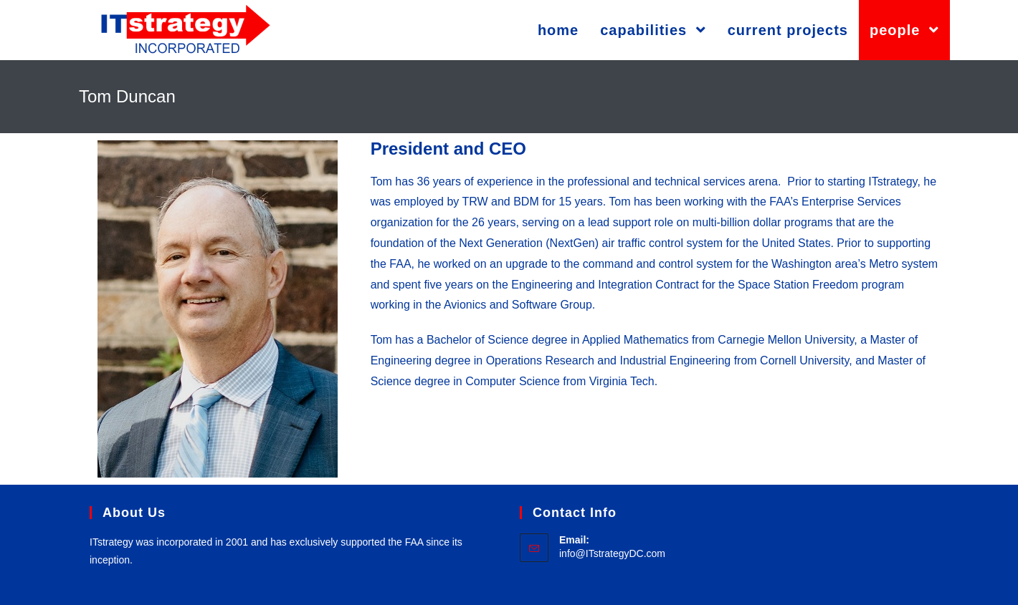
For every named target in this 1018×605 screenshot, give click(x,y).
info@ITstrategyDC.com (612, 553)
